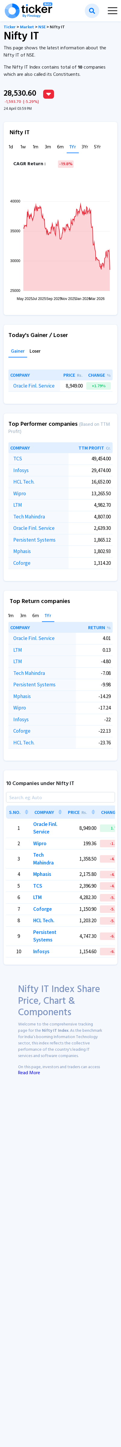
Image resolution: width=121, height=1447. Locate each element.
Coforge (21, 563)
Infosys (21, 470)
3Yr (85, 147)
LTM (17, 505)
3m (48, 147)
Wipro (19, 493)
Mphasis (22, 551)
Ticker (10, 27)
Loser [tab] (35, 351)
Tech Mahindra (29, 516)
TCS (17, 458)
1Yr (72, 147)
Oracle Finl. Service (34, 385)
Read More (29, 1073)
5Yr (97, 147)
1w (23, 147)
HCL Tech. (23, 481)
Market (27, 27)
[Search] (60, 797)
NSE (42, 27)
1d (11, 147)
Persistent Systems (34, 539)
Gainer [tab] (18, 351)
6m (60, 147)
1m (35, 147)
